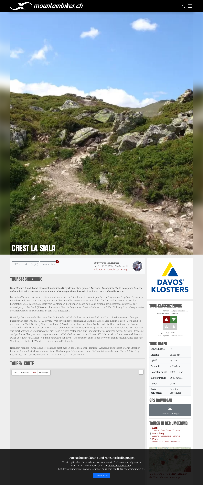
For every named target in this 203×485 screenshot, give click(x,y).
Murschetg (158, 433)
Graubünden (166, 430)
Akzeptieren (101, 475)
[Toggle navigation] (190, 6)
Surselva (156, 430)
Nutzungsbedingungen (129, 468)
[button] (141, 372)
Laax (154, 427)
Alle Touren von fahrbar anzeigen (111, 269)
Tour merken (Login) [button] (26, 264)
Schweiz (176, 430)
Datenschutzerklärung (120, 465)
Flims (155, 439)
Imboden (156, 441)
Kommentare (49, 263)
